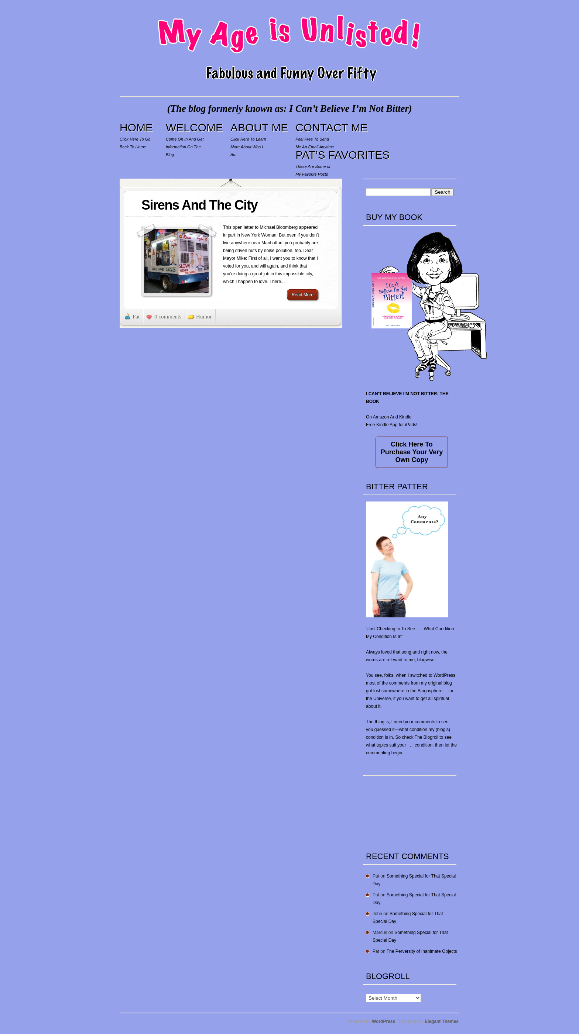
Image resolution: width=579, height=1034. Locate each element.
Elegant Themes (442, 1021)
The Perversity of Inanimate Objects (422, 951)
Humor (204, 317)
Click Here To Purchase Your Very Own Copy (412, 452)
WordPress (383, 1021)
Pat (136, 317)
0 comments (167, 317)
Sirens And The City (199, 205)
